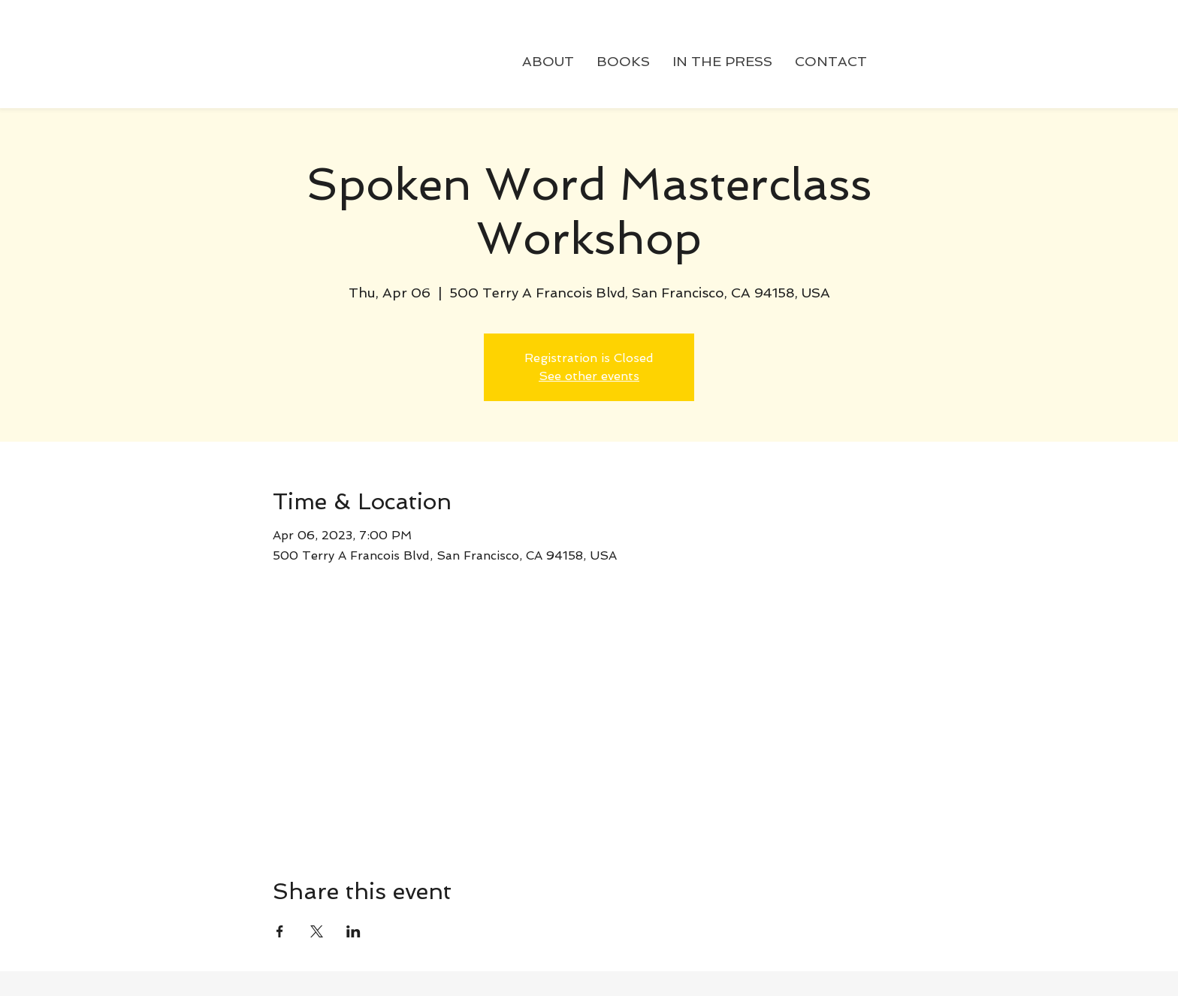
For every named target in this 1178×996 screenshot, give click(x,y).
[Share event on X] (317, 931)
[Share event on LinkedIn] (353, 931)
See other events (589, 376)
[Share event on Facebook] (280, 931)
